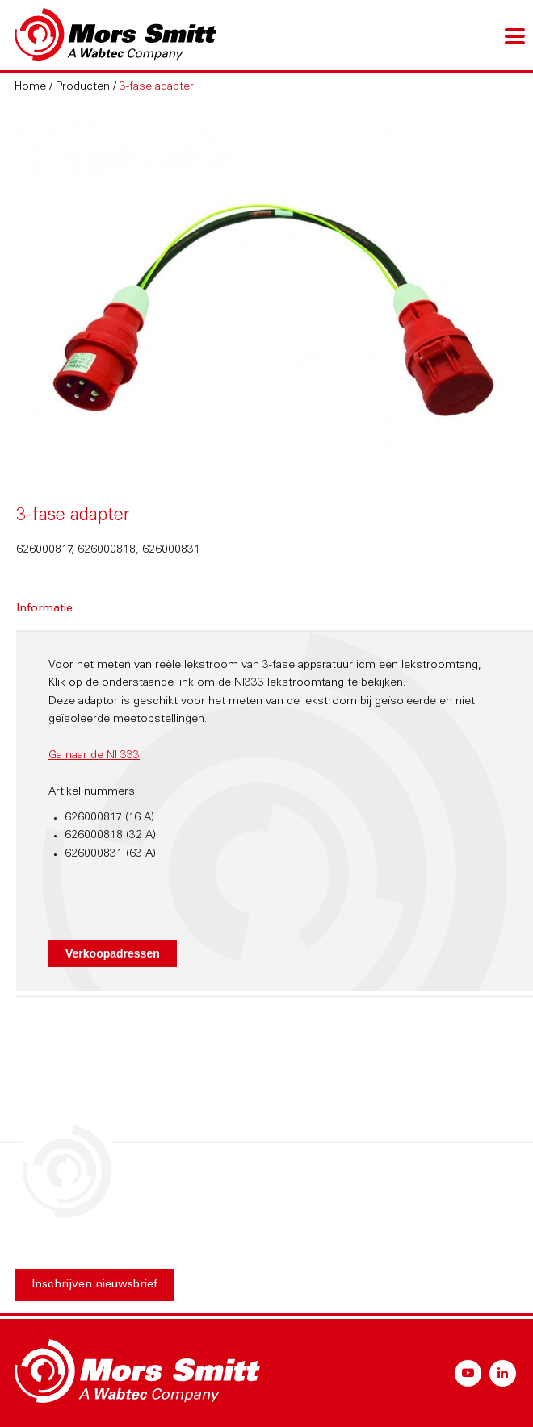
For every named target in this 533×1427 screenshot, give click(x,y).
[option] (266, 289)
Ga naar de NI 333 (94, 755)
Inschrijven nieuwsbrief (94, 1285)
